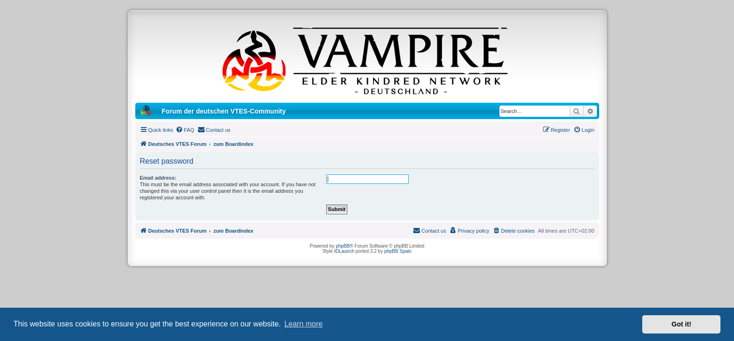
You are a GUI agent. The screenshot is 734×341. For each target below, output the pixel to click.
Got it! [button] (681, 324)
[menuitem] (185, 130)
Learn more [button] (303, 324)
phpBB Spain (397, 251)
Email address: (158, 178)
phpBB (343, 246)
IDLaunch (344, 251)
